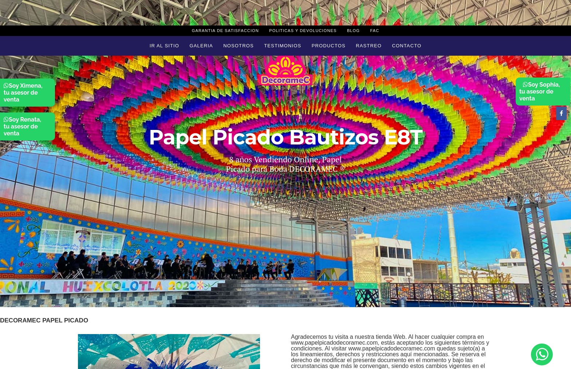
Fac (374, 30)
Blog (353, 30)
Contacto (406, 45)
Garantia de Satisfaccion (225, 30)
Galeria (201, 45)
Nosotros (238, 45)
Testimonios (282, 45)
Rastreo (369, 45)
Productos (329, 45)
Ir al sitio (164, 45)
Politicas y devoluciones (302, 30)
